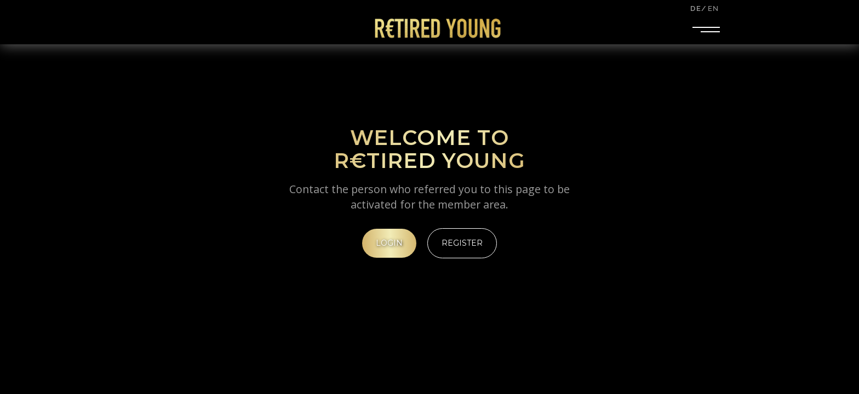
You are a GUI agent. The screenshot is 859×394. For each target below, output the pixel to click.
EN (713, 8)
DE (695, 8)
